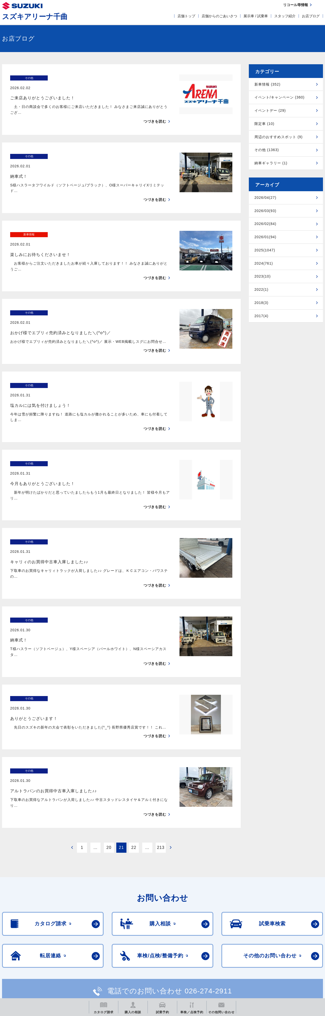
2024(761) (263, 263)
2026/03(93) (265, 211)
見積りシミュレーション (92, 961)
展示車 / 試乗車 (255, 16)
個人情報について (52, 937)
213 (161, 759)
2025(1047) (264, 250)
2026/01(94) (265, 237)
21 (121, 759)
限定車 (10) (264, 124)
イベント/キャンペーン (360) (279, 97)
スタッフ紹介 (285, 16)
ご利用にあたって (15, 937)
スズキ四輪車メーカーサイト (28, 961)
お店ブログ (311, 16)
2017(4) (261, 316)
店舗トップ (186, 16)
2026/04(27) (265, 198)
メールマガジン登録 (155, 961)
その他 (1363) (266, 150)
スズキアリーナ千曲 (35, 17)
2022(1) (261, 289)
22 (133, 759)
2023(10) (262, 276)
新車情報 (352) (267, 84)
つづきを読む (154, 111)
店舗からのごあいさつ (219, 16)
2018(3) (261, 303)
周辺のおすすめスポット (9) (278, 137)
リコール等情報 (218, 961)
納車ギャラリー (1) (270, 163)
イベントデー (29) (270, 110)
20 (108, 759)
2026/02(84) (265, 224)
